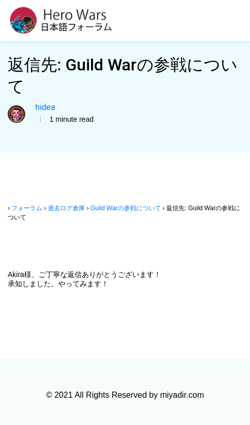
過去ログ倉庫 (66, 208)
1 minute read (70, 119)
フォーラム (26, 208)
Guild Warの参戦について (126, 208)
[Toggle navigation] (236, 20)
